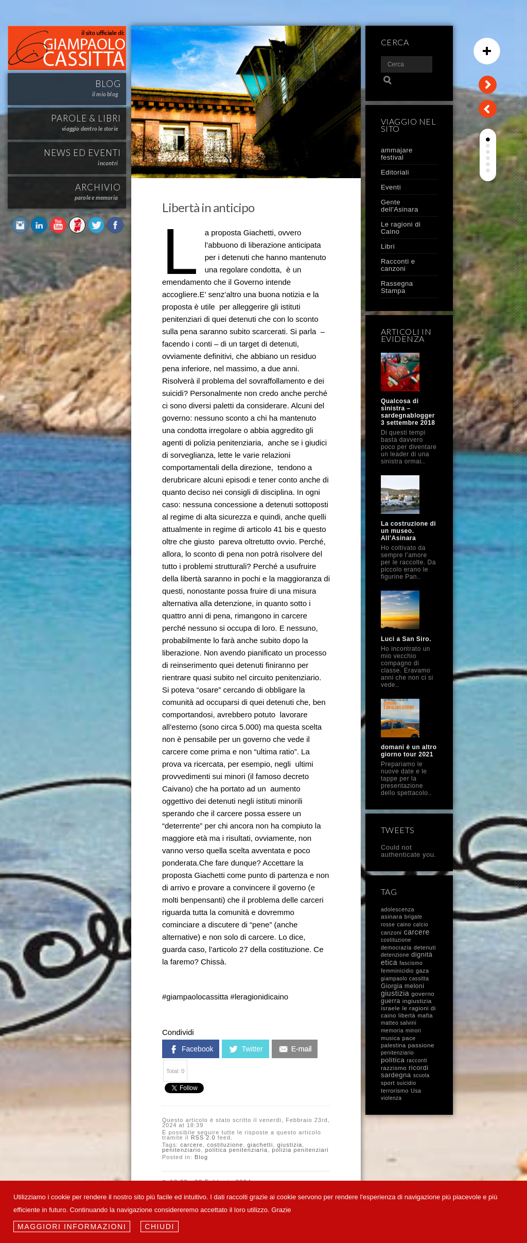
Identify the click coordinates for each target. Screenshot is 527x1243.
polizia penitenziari (300, 1150)
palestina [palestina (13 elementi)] (393, 1045)
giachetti (260, 1145)
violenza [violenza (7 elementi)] (391, 1098)
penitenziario (181, 1150)
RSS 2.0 (203, 1137)
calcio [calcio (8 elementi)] (420, 924)
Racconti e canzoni (398, 264)
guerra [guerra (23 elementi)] (390, 1001)
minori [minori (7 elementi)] (413, 1030)
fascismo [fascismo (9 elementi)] (411, 963)
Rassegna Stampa (397, 287)
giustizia (290, 1145)
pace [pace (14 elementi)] (408, 1038)
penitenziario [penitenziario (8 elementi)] (397, 1053)
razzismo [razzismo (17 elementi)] (394, 1068)
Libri (388, 246)
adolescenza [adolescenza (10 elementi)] (397, 909)
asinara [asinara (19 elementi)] (391, 916)
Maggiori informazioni (71, 1226)
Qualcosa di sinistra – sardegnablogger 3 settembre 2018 (408, 412)
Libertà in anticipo (208, 207)
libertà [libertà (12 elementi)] (406, 1015)
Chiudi (159, 1226)
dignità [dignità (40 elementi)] (422, 954)
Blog (201, 1157)
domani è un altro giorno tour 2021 (409, 751)
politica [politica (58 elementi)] (393, 1060)
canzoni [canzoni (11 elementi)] (391, 932)
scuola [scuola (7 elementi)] (421, 1075)
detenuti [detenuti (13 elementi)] (425, 947)
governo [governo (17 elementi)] (422, 994)
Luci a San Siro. (406, 639)
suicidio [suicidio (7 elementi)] (406, 1083)
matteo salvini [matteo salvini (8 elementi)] (398, 1023)
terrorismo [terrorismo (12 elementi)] (395, 1090)
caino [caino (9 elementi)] (404, 924)
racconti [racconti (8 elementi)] (417, 1060)
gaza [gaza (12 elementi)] (422, 971)
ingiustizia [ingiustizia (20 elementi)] (417, 1000)
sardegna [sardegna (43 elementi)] (396, 1075)
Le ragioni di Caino (400, 227)
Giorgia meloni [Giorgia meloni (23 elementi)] (402, 986)
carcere (191, 1145)
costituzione (225, 1145)
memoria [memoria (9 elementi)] (392, 1030)
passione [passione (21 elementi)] (421, 1045)
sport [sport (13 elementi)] (388, 1083)
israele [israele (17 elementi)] (390, 1008)
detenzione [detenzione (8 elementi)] (395, 955)
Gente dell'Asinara (399, 205)
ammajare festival (397, 153)
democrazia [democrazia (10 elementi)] (396, 947)
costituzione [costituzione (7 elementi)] (396, 940)
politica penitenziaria (236, 1150)
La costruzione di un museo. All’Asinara (408, 531)
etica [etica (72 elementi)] (389, 962)
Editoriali (395, 172)
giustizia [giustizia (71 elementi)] (395, 993)
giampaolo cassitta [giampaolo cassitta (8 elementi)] (405, 978)
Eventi (391, 187)
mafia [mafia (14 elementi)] (425, 1015)
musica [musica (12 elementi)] (390, 1038)
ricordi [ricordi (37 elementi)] (418, 1068)
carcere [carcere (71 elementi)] (417, 932)
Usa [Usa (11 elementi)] (416, 1090)
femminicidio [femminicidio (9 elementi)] (397, 971)
